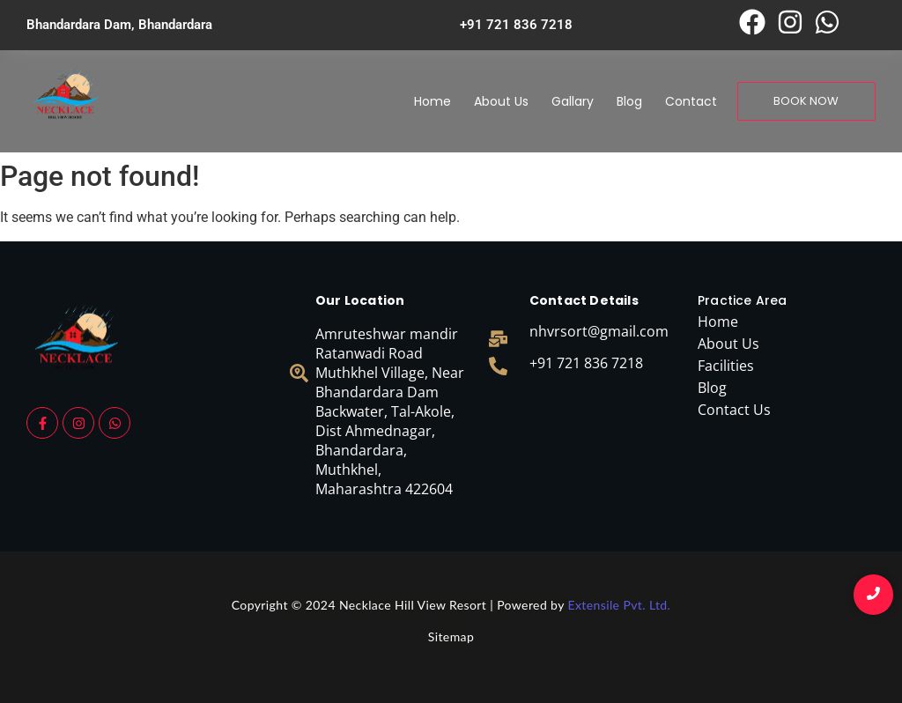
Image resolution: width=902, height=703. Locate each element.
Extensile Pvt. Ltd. (618, 604)
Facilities (726, 365)
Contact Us (734, 409)
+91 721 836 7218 (586, 363)
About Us (501, 101)
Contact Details (584, 300)
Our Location (359, 300)
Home (432, 101)
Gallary (572, 101)
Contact (691, 101)
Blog (629, 101)
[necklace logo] (65, 98)
